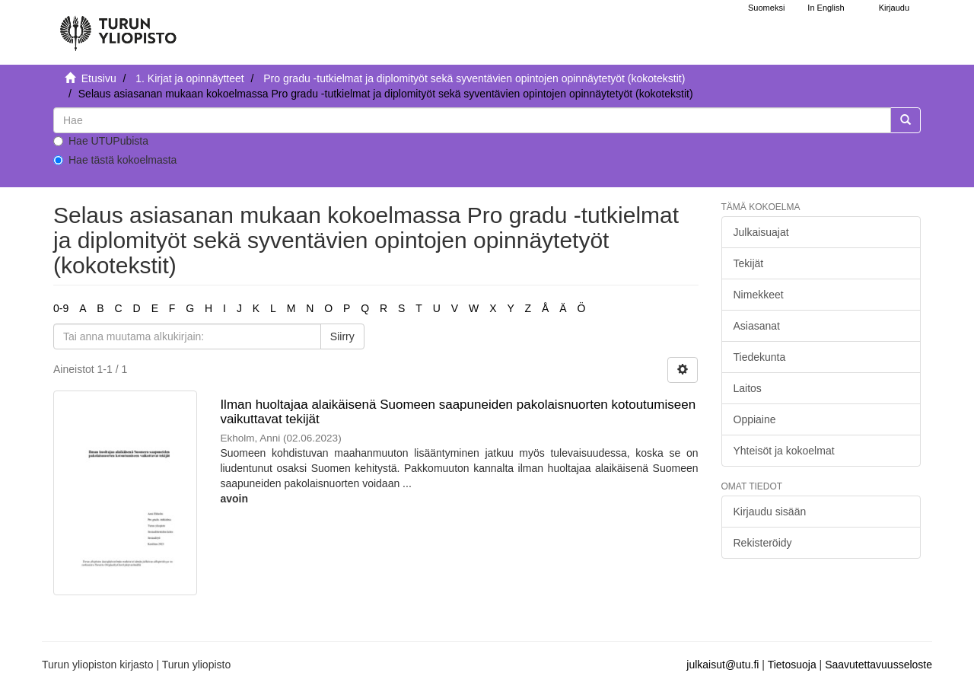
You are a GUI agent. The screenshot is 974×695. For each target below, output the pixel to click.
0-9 (60, 308)
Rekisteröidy (763, 543)
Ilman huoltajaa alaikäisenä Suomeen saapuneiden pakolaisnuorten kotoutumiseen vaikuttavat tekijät (457, 411)
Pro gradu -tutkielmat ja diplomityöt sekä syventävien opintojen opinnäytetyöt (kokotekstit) (474, 78)
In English (825, 7)
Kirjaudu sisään (770, 511)
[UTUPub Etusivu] (118, 26)
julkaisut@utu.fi (722, 664)
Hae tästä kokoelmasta (115, 160)
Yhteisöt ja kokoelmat (784, 451)
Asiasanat (757, 326)
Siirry (342, 336)
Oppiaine (755, 419)
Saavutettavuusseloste (878, 664)
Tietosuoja (792, 664)
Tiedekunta (760, 357)
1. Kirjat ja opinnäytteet (189, 78)
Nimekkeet (759, 295)
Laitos (748, 388)
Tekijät (749, 263)
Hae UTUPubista (100, 141)
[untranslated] (472, 120)
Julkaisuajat (761, 232)
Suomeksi (766, 7)
